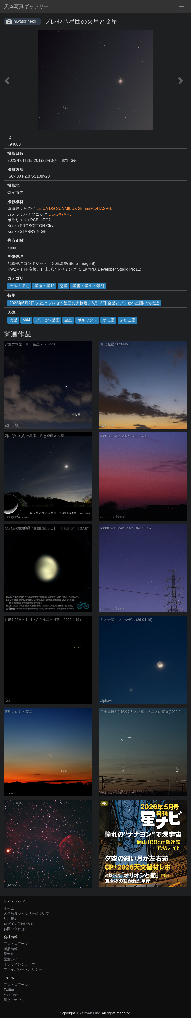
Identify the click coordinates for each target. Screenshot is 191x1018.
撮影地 (13, 185)
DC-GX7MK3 (59, 214)
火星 (13, 320)
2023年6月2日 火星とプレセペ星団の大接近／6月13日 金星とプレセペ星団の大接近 (84, 303)
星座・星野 (44, 286)
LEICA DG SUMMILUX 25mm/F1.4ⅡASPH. (74, 208)
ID (9, 137)
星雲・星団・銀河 (88, 286)
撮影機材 (15, 202)
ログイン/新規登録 (18, 924)
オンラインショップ (19, 964)
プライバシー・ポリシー (23, 969)
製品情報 (11, 949)
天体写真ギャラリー (26, 6)
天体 (11, 312)
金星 (68, 320)
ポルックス (87, 320)
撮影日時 (15, 153)
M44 (26, 320)
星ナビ (9, 954)
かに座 (108, 320)
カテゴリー (17, 278)
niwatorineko (25, 21)
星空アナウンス (16, 1000)
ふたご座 (127, 320)
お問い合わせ (14, 929)
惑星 (63, 286)
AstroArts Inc (89, 1013)
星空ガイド (12, 959)
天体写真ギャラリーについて (26, 913)
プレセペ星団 (47, 320)
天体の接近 (19, 286)
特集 (11, 295)
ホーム (9, 908)
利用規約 (11, 919)
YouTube (11, 995)
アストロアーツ (16, 944)
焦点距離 (15, 240)
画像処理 (15, 256)
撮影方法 (15, 170)
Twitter (9, 990)
